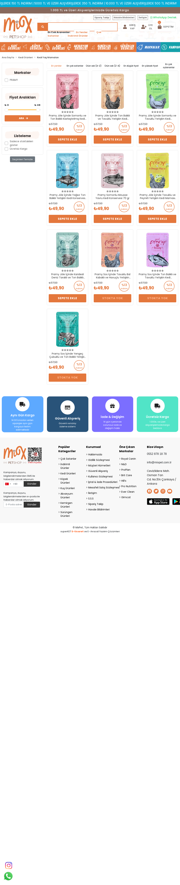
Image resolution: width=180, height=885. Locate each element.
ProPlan (125, 470)
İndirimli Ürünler (78, 35)
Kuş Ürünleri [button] (58, 47)
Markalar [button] (152, 47)
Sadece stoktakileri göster (21, 143)
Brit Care (126, 475)
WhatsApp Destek (163, 17)
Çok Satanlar (68, 459)
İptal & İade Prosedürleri (99, 482)
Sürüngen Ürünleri (66, 514)
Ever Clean (127, 492)
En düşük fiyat (131, 65)
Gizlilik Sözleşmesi (99, 460)
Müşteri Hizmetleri (99, 465)
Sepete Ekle (67, 139)
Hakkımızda (95, 454)
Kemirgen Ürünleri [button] (104, 47)
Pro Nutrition (128, 486)
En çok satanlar (75, 65)
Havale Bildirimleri (124, 17)
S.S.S (91, 498)
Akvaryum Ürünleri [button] (81, 47)
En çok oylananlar (168, 66)
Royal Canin (128, 459)
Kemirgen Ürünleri (66, 504)
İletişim (143, 17)
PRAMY (14, 80)
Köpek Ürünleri (65, 480)
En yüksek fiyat (150, 65)
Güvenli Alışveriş (98, 471)
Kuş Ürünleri (67, 488)
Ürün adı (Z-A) (112, 65)
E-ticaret (78, 531)
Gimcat (126, 497)
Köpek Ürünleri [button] (36, 47)
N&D (124, 464)
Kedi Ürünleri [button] (14, 47)
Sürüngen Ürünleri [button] (127, 47)
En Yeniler (82, 32)
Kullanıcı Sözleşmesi (99, 476)
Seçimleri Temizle (22, 159)
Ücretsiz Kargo (18, 149)
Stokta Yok (112, 298)
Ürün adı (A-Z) (94, 65)
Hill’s (123, 481)
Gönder (31, 484)
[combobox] (8, 484)
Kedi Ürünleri (68, 473)
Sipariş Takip (101, 17)
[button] (166, 26)
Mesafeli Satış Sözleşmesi (99, 487)
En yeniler (56, 65)
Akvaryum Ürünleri (66, 495)
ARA (23, 118)
